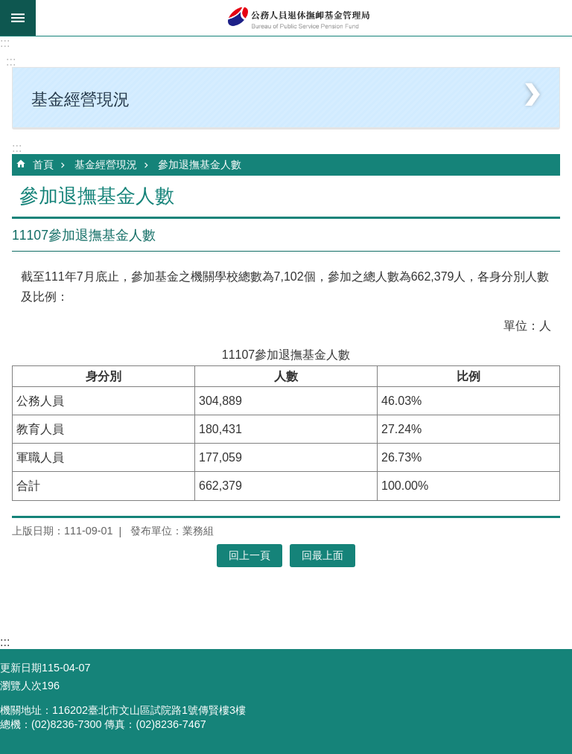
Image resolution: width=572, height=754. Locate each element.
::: (5, 42)
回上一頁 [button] (249, 555)
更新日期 (21, 668)
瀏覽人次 (21, 685)
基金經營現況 (105, 164)
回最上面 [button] (322, 555)
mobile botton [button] (18, 18)
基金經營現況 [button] (80, 99)
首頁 (43, 164)
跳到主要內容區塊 (7, 7)
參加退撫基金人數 (199, 164)
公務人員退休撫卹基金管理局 (304, 18)
